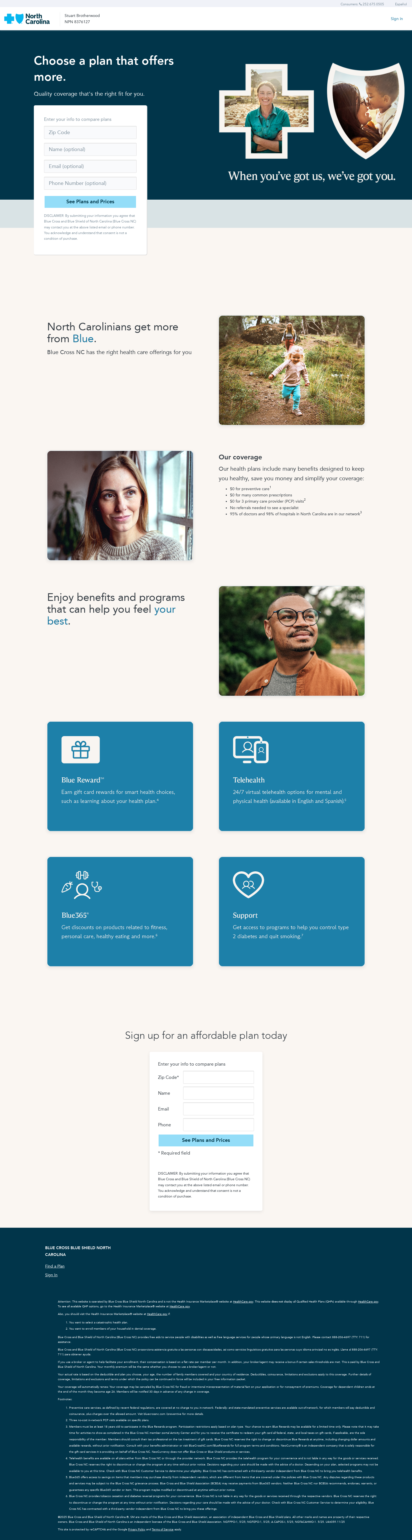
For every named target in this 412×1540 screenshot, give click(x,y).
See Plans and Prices (90, 202)
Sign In (51, 1275)
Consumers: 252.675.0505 (362, 4)
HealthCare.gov (243, 1301)
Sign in (397, 18)
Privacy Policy (136, 1529)
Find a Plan (55, 1266)
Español (401, 4)
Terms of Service (163, 1529)
